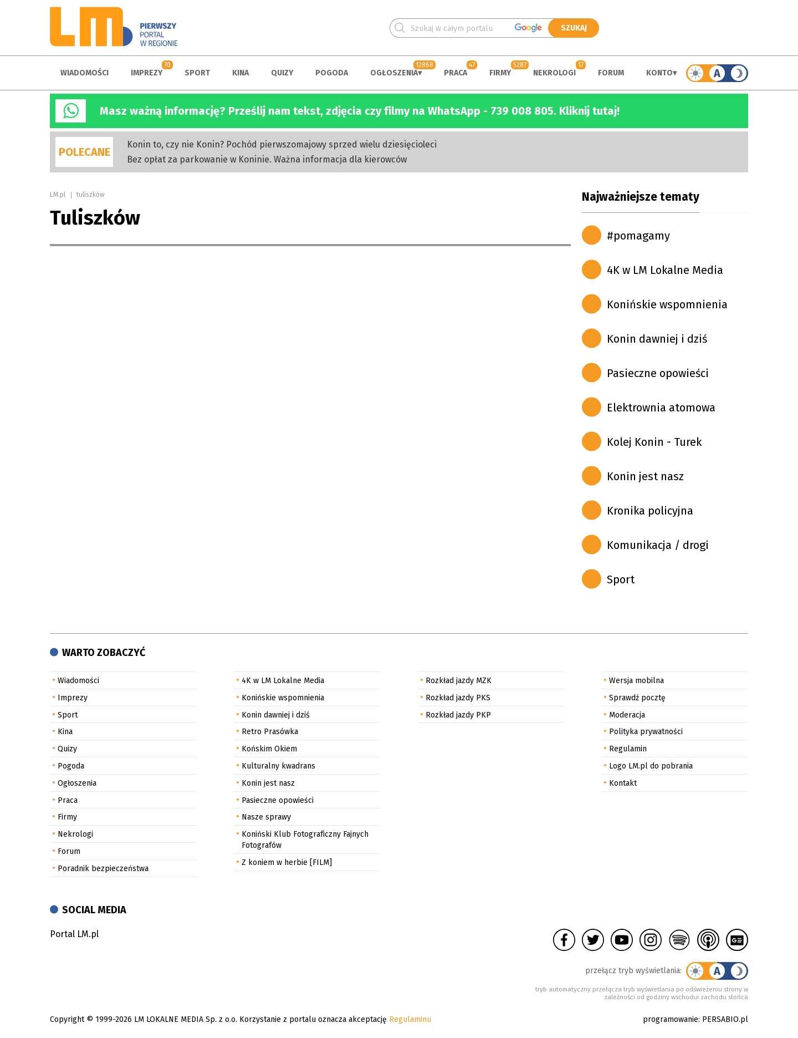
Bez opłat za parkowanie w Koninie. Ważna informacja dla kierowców (267, 159)
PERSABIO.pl (725, 1019)
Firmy (500, 73)
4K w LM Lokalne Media (665, 270)
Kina (240, 73)
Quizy (282, 73)
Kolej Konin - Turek (654, 442)
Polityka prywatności (646, 731)
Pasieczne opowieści (658, 373)
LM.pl (57, 195)
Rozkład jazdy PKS (458, 698)
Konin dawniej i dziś (657, 338)
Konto (659, 73)
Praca (455, 73)
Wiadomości (84, 73)
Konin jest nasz (645, 476)
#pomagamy (638, 235)
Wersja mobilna (636, 680)
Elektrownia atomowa (661, 407)
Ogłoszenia (394, 73)
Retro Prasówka (270, 731)
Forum (611, 73)
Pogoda (331, 73)
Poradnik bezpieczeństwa (103, 868)
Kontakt (623, 783)
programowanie (670, 1019)
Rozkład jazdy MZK (459, 680)
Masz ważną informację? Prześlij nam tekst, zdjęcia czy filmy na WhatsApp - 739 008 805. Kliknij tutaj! (360, 111)
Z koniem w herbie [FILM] (287, 862)
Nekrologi (554, 73)
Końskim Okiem (269, 749)
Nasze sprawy (266, 817)
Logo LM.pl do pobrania (651, 766)
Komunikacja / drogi (658, 545)
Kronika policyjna (650, 510)
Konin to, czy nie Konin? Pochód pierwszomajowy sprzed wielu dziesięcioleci (282, 144)
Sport (197, 73)
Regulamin (628, 749)
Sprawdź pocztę (637, 698)
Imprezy (146, 73)
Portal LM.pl (74, 934)
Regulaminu (410, 1019)
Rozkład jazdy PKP (458, 715)
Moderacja (627, 715)
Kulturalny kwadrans (278, 766)
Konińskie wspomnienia (667, 304)
